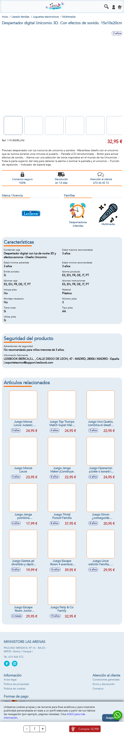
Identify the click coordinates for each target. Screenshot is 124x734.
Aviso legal (10, 679)
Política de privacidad (16, 684)
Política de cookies (14, 688)
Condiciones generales (106, 679)
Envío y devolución (104, 684)
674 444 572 (15, 657)
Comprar (89, 729)
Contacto (98, 688)
